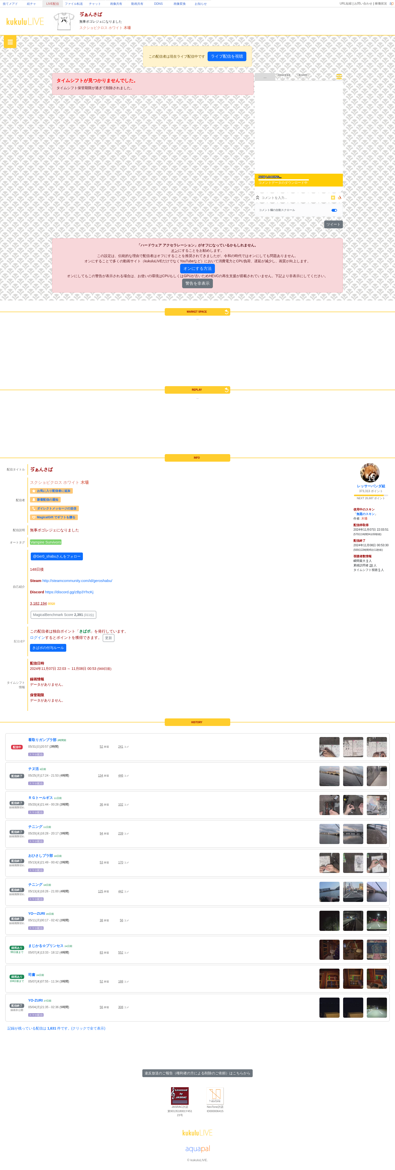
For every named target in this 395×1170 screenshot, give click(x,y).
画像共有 (116, 4)
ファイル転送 (74, 4)
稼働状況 (381, 3)
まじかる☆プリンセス (45, 946)
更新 (108, 638)
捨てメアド (10, 4)
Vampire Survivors (45, 542)
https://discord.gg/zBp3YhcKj (69, 592)
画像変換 (180, 4)
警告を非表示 (197, 283)
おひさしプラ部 (40, 856)
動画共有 (137, 4)
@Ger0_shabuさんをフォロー (57, 556)
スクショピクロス (94, 28)
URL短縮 (346, 3)
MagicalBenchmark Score (63, 615)
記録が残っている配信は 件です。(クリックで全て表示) (56, 1028)
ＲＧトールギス (40, 798)
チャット (95, 4)
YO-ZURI (35, 1000)
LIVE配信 (52, 4)
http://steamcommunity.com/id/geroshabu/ (77, 580)
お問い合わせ (363, 3)
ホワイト (116, 28)
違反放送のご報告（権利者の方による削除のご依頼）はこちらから (197, 1073)
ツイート (333, 224)
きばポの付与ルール (48, 648)
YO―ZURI (36, 913)
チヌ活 (33, 769)
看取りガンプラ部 (42, 740)
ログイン (37, 638)
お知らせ (201, 4)
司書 (31, 975)
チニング (35, 827)
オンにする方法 (197, 268)
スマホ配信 (36, 754)
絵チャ (31, 4)
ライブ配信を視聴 (227, 56)
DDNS (158, 4)
